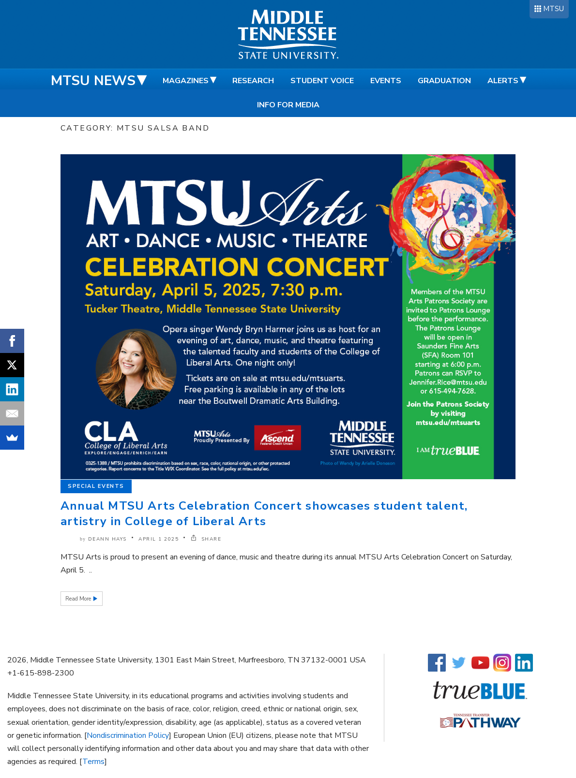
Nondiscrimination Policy (128, 735)
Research (253, 80)
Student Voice (322, 80)
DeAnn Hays (107, 539)
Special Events (96, 486)
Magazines (186, 80)
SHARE (206, 539)
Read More (78, 598)
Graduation (444, 80)
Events (385, 80)
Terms (93, 761)
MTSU (553, 9)
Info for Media (288, 105)
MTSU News (93, 81)
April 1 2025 (158, 539)
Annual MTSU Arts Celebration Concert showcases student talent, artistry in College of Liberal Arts (264, 513)
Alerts (502, 80)
